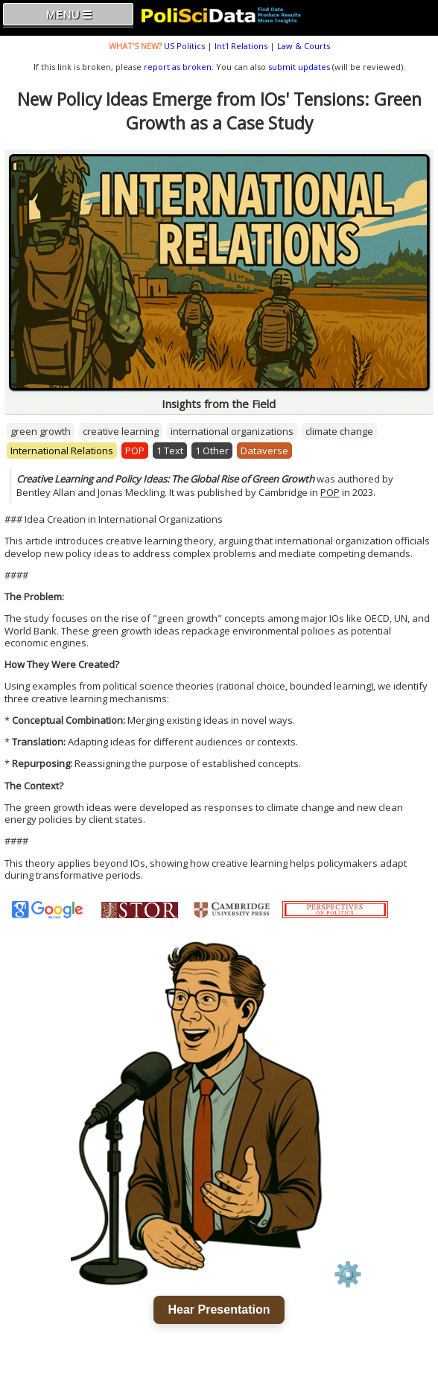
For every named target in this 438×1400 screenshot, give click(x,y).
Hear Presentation (219, 1309)
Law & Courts (303, 45)
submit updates (299, 66)
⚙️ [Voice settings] (348, 1274)
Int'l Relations (241, 45)
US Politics (184, 45)
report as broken (178, 66)
